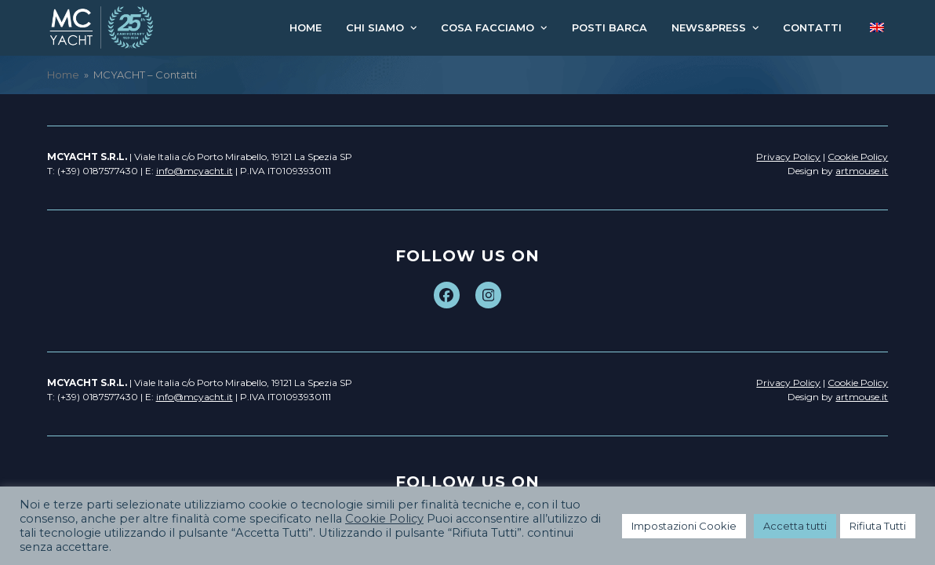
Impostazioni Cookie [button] (684, 525)
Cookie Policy (384, 519)
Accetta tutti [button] (795, 525)
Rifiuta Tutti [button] (878, 525)
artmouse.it (861, 171)
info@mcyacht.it (194, 171)
